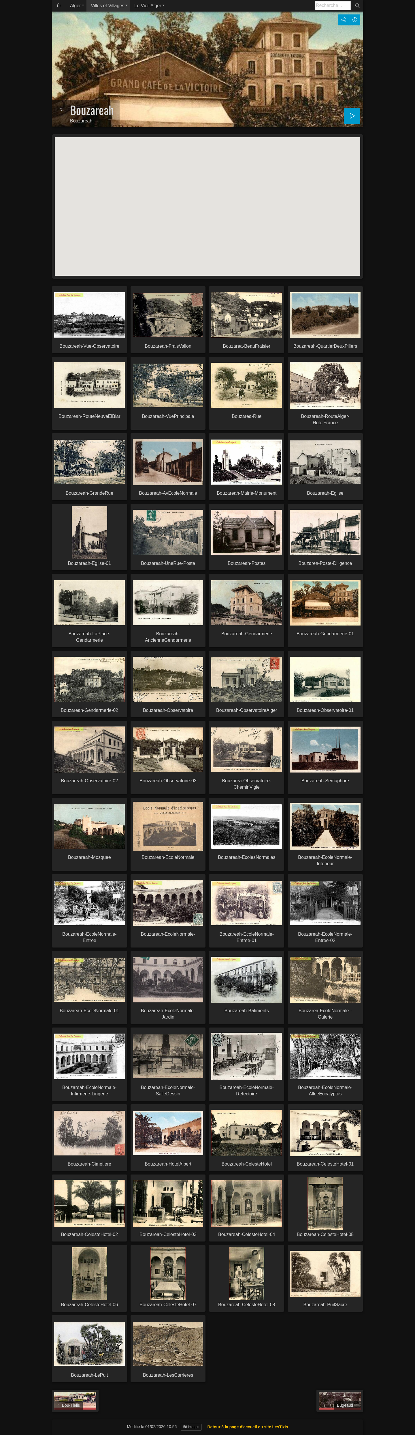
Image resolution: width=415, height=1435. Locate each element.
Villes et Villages (107, 5)
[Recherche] (333, 5)
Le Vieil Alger (147, 5)
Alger (75, 5)
